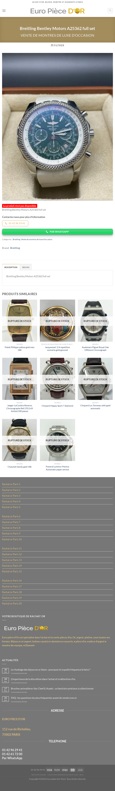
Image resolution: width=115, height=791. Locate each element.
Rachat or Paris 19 (12, 603)
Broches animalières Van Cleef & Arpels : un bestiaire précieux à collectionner (52, 695)
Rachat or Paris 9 (11, 537)
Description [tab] (10, 269)
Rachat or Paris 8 (11, 532)
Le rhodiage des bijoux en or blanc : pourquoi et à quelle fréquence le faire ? (51, 676)
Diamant (30, 651)
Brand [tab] (25, 269)
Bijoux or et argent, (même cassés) (29, 647)
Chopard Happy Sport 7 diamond (57, 408)
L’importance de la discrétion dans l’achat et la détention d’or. (43, 686)
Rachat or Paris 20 (12, 609)
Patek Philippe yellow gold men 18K (19, 350)
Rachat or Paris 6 (11, 520)
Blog (83, 783)
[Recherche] (110, 10)
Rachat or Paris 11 (12, 553)
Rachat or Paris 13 (12, 564)
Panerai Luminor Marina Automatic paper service (57, 471)
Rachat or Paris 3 (11, 499)
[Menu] (4, 10)
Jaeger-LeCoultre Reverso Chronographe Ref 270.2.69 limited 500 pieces (19, 411)
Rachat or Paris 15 (12, 576)
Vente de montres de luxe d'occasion (57, 35)
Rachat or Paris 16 (12, 585)
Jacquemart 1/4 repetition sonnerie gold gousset (57, 350)
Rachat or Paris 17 (12, 591)
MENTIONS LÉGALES (37, 783)
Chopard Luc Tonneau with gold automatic (95, 409)
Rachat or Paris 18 (12, 597)
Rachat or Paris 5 (11, 510)
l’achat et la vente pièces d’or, (56, 643)
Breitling (16, 240)
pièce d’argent (97, 647)
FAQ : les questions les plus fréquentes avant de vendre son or (44, 705)
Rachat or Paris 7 (11, 526)
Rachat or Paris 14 (12, 570)
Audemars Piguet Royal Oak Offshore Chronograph (95, 350)
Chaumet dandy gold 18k (20, 469)
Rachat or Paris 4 (11, 505)
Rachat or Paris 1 (11, 487)
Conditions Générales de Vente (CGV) (63, 783)
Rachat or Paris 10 (12, 543)
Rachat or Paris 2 (11, 493)
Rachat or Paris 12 (12, 558)
